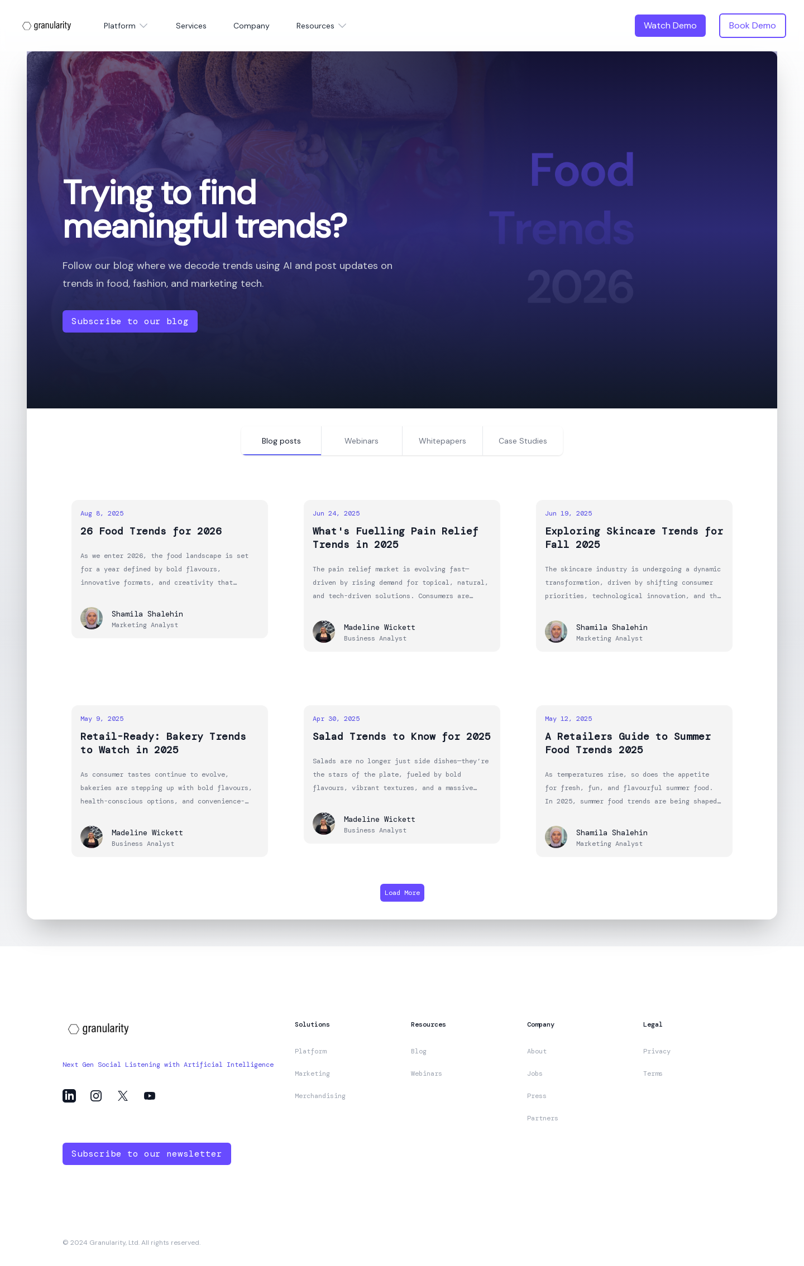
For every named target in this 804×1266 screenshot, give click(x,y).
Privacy (657, 1051)
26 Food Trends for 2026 (151, 531)
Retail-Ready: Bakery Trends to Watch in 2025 (163, 743)
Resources (322, 25)
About (537, 1051)
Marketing (312, 1073)
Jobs (535, 1073)
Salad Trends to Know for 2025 (402, 736)
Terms (653, 1073)
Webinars (426, 1073)
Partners (542, 1118)
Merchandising (320, 1095)
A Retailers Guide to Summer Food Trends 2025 (628, 743)
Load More (402, 892)
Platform (126, 25)
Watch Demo (670, 25)
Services (191, 26)
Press (537, 1095)
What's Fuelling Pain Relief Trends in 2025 (395, 537)
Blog (419, 1051)
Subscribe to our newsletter (146, 1153)
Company (251, 26)
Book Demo (752, 25)
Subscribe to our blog (130, 321)
